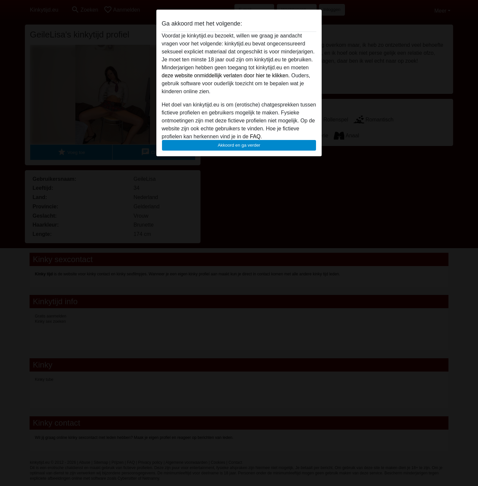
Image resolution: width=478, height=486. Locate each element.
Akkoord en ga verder (239, 145)
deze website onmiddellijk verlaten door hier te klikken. (226, 75)
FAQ (255, 136)
